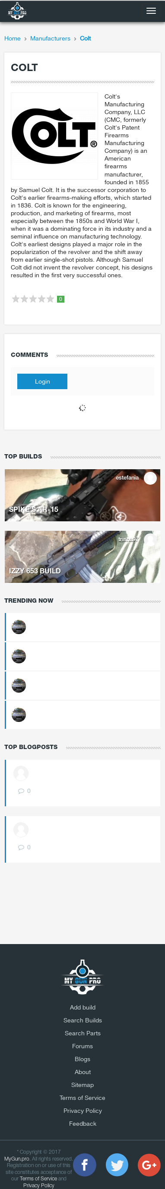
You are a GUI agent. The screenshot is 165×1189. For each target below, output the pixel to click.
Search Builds (82, 1020)
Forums (82, 1046)
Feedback (82, 1123)
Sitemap (82, 1084)
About (83, 1071)
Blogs (82, 1059)
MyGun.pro (16, 1159)
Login (42, 381)
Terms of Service (82, 1097)
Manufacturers (50, 38)
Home (12, 38)
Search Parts (83, 1033)
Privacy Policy (82, 1110)
